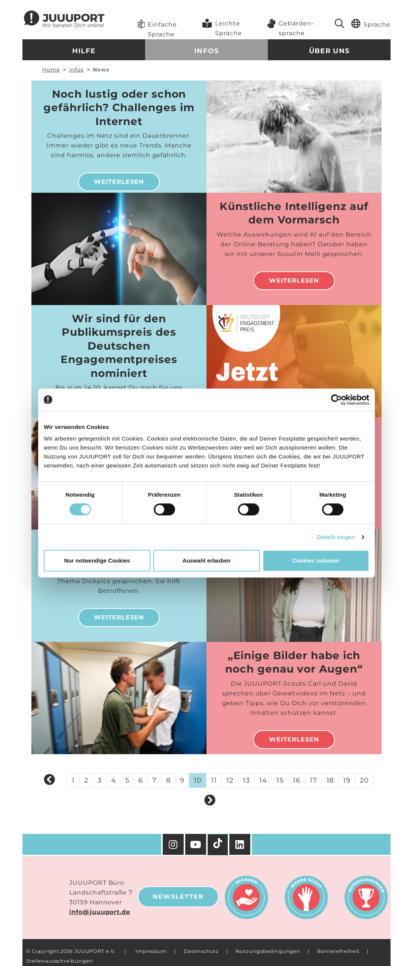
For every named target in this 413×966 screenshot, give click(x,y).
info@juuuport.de (99, 911)
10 (198, 780)
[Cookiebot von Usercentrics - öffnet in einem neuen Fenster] (336, 399)
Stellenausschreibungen (59, 961)
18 (330, 780)
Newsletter (178, 896)
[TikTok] (218, 844)
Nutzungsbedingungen (268, 951)
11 (214, 780)
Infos (206, 51)
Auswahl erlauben (206, 560)
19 (347, 780)
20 (364, 780)
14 (263, 780)
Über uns (329, 51)
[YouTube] (196, 844)
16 (296, 780)
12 (229, 780)
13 (246, 780)
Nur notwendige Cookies (97, 560)
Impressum (151, 951)
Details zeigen (336, 537)
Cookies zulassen (316, 560)
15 (280, 780)
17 (313, 780)
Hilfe (84, 51)
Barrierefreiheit (338, 951)
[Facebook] (240, 844)
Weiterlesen (119, 181)
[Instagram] (173, 844)
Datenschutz (201, 951)
